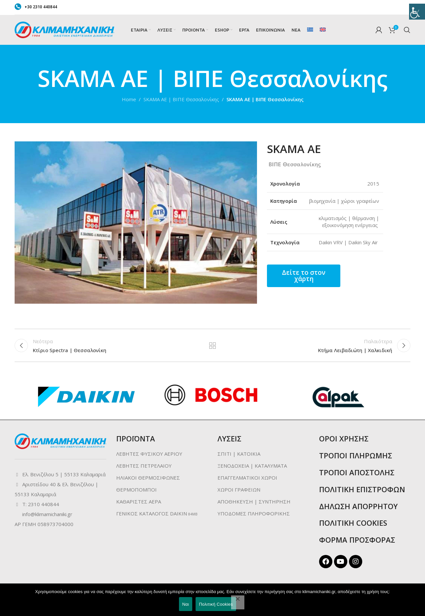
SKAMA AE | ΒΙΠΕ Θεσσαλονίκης (181, 99)
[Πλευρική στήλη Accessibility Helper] (417, 8)
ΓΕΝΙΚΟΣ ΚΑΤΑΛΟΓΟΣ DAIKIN (151, 514)
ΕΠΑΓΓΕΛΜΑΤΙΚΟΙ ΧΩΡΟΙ (247, 478)
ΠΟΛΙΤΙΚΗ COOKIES (353, 524)
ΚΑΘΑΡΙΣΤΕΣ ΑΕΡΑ (138, 502)
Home (129, 99)
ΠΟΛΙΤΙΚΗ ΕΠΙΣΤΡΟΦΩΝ (362, 490)
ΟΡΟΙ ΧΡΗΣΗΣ (344, 439)
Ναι (185, 604)
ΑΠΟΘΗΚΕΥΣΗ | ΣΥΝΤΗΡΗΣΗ (254, 502)
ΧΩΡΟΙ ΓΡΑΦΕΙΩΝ (238, 490)
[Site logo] (64, 29)
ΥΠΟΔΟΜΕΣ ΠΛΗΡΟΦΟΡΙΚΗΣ (253, 514)
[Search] (407, 30)
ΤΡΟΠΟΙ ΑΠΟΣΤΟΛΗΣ (356, 473)
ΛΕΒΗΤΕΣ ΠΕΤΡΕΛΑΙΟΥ (144, 466)
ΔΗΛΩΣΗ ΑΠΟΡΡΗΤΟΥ (358, 507)
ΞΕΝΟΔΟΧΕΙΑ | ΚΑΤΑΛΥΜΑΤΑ (252, 466)
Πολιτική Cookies (216, 604)
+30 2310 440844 (36, 7)
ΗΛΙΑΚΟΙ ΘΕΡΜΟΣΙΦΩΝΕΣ (148, 478)
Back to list (212, 345)
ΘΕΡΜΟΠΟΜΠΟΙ (136, 490)
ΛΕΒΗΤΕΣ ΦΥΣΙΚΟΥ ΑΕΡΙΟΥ (149, 454)
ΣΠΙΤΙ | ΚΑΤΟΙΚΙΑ (238, 454)
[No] (237, 602)
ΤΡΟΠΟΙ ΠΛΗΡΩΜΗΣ (355, 456)
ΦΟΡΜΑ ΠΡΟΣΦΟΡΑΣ (357, 541)
